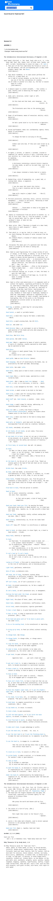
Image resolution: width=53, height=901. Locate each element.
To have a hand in (12, 668)
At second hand (22, 445)
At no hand (18, 436)
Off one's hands (11, 581)
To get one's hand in (13, 663)
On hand (8, 585)
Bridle (24, 468)
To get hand (10, 654)
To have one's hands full (14, 681)
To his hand (10, 697)
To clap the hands (12, 644)
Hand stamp (9, 404)
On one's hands (11, 590)
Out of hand (17, 574)
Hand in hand (10, 491)
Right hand (9, 599)
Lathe (23, 367)
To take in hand (11, 761)
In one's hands (23, 553)
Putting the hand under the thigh (17, 594)
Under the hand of (12, 775)
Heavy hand (9, 535)
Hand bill (9, 321)
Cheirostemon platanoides (17, 411)
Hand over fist (22, 505)
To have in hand (11, 674)
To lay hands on (11, 707)
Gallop (24, 339)
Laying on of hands (12, 562)
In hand (8, 539)
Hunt (45, 64)
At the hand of (11, 461)
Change (22, 635)
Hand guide (9, 358)
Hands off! (9, 525)
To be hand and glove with (15, 619)
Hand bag (9, 307)
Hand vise (9, 417)
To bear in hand (11, 613)
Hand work (9, 422)
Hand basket (10, 312)
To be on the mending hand (15, 624)
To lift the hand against (14, 714)
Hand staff (9, 399)
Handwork (19, 422)
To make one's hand (12, 727)
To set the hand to (12, 741)
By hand (8, 472)
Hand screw (9, 394)
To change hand (11, 635)
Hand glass (9, 349)
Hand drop (9, 335)
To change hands (11, 638)
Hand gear (9, 342)
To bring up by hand (13, 629)
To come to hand (11, 649)
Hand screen (10, 390)
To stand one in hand (13, 752)
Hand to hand (10, 530)
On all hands (20, 431)
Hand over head (11, 514)
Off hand (9, 574)
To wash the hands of (13, 768)
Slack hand (9, 603)
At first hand (10, 445)
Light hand (9, 567)
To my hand (18, 697)
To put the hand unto (13, 730)
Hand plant (9, 381)
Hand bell (9, 316)
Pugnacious (35, 791)
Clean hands (10, 479)
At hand (8, 449)
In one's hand (10, 553)
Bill (36, 321)
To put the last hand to (14, 734)
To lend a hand (11, 711)
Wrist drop (20, 335)
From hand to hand (12, 488)
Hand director (10, 328)
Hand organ (9, 376)
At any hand (10, 436)
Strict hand (10, 606)
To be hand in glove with (35, 619)
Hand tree (28, 381)
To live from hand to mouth (15, 720)
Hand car (9, 324)
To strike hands (11, 755)
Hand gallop (10, 339)
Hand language (10, 362)
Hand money (9, 371)
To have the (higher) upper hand (17, 690)
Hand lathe (9, 367)
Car (21, 324)
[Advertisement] (26, 27)
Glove (17, 620)
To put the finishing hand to (35, 734)
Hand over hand (11, 505)
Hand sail (9, 386)
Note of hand (10, 571)
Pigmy (42, 791)
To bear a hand (11, 610)
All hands (9, 427)
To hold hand (10, 702)
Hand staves (21, 399)
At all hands (10, 431)
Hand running (10, 519)
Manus (27, 69)
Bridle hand (10, 468)
